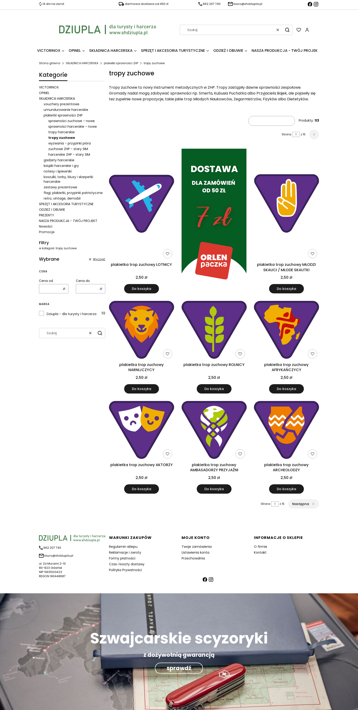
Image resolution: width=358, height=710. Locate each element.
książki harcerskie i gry (61, 165)
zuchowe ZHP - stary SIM (68, 149)
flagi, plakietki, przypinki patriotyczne (73, 192)
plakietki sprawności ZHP (121, 63)
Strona (286, 134)
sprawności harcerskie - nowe (72, 126)
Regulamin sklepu (123, 546)
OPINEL (44, 93)
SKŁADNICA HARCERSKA (82, 63)
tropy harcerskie (61, 132)
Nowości (45, 226)
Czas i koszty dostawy (126, 564)
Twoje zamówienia (197, 546)
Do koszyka (141, 288)
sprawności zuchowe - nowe (71, 121)
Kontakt (260, 552)
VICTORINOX (49, 87)
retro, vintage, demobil (62, 198)
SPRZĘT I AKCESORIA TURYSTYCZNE (66, 204)
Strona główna (49, 63)
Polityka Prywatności (125, 570)
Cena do (83, 280)
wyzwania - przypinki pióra (69, 143)
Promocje (47, 232)
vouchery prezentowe (61, 104)
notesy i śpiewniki (58, 171)
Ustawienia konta (195, 552)
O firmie (260, 546)
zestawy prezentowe (60, 187)
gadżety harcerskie (59, 160)
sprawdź (179, 668)
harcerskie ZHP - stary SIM (69, 154)
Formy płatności (122, 558)
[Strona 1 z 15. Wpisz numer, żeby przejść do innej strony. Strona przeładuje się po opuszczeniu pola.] (296, 134)
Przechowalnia (193, 558)
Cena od (46, 280)
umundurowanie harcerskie (66, 109)
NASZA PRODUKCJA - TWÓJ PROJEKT (68, 220)
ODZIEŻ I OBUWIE (52, 209)
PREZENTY (46, 215)
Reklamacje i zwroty (125, 552)
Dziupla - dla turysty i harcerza (71, 314)
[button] (287, 30)
